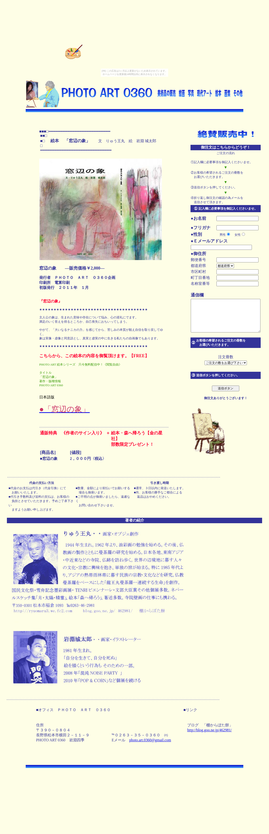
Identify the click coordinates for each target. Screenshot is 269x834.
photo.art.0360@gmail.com (151, 740)
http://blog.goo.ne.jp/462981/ (210, 730)
